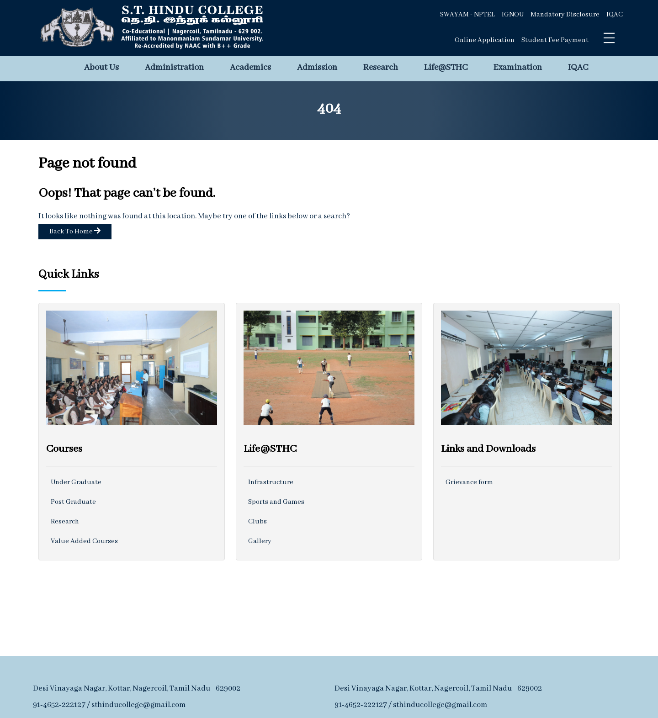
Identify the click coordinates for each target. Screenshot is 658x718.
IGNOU (513, 15)
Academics (250, 67)
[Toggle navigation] (609, 38)
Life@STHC (445, 67)
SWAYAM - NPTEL (467, 15)
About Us (101, 67)
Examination (518, 67)
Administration (174, 67)
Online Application (485, 40)
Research (380, 67)
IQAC (614, 15)
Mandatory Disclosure (565, 15)
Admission (317, 67)
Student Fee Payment (555, 40)
